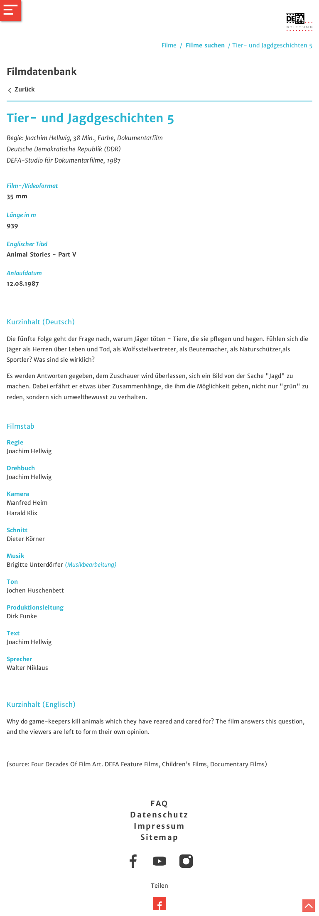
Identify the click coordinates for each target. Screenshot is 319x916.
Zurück (20, 89)
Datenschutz (159, 815)
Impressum (159, 826)
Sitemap (159, 837)
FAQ (159, 803)
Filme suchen (205, 45)
